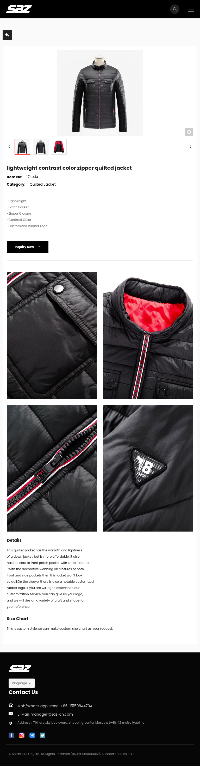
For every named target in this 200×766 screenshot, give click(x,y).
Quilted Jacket (43, 184)
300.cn (121, 754)
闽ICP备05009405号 (86, 754)
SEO (131, 754)
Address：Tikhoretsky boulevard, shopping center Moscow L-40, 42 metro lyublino (81, 722)
